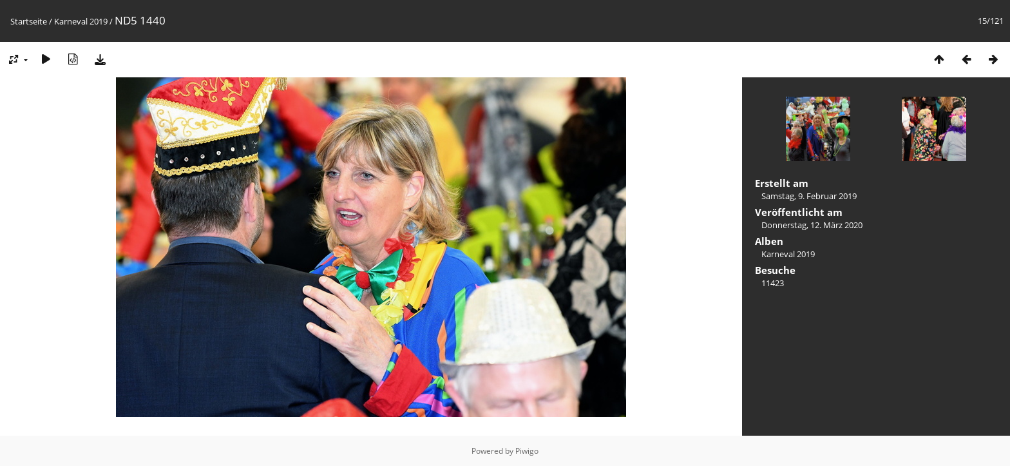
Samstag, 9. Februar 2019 (809, 196)
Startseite (28, 21)
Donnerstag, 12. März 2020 (811, 225)
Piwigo (526, 450)
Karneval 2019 (81, 21)
